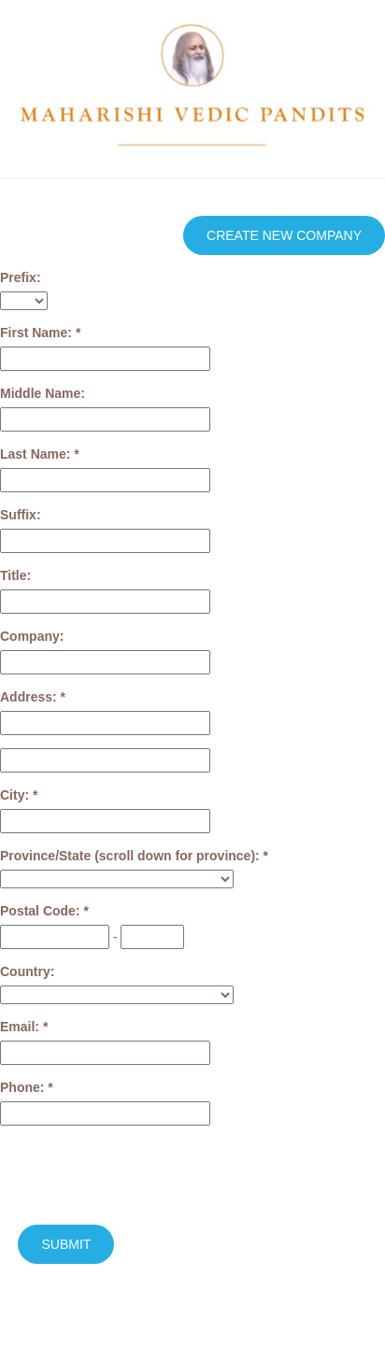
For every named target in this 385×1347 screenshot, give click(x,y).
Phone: (24, 1087)
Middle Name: (42, 393)
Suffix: (20, 514)
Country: (27, 971)
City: (16, 794)
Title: (15, 575)
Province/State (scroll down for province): (132, 855)
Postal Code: (41, 910)
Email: (21, 1026)
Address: (30, 696)
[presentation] (142, 1175)
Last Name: (37, 454)
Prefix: (20, 277)
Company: (32, 636)
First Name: (38, 332)
